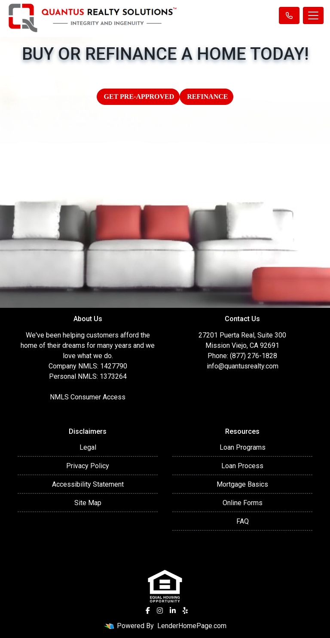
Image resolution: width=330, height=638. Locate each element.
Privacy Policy (87, 466)
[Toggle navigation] (313, 15)
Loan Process (242, 466)
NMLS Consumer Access (87, 397)
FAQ (242, 521)
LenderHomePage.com (191, 626)
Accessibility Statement (88, 484)
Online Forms (243, 503)
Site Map (87, 503)
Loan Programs (243, 447)
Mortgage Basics (242, 484)
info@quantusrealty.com (242, 366)
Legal (87, 447)
